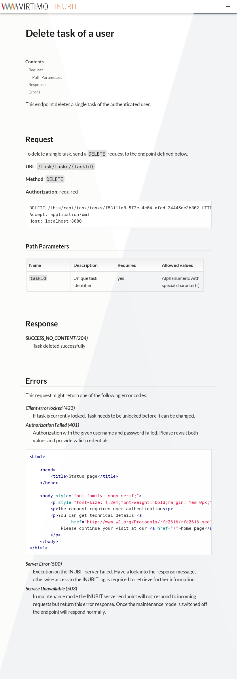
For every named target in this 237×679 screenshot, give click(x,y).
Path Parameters (47, 77)
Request (36, 69)
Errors (34, 91)
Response (37, 84)
